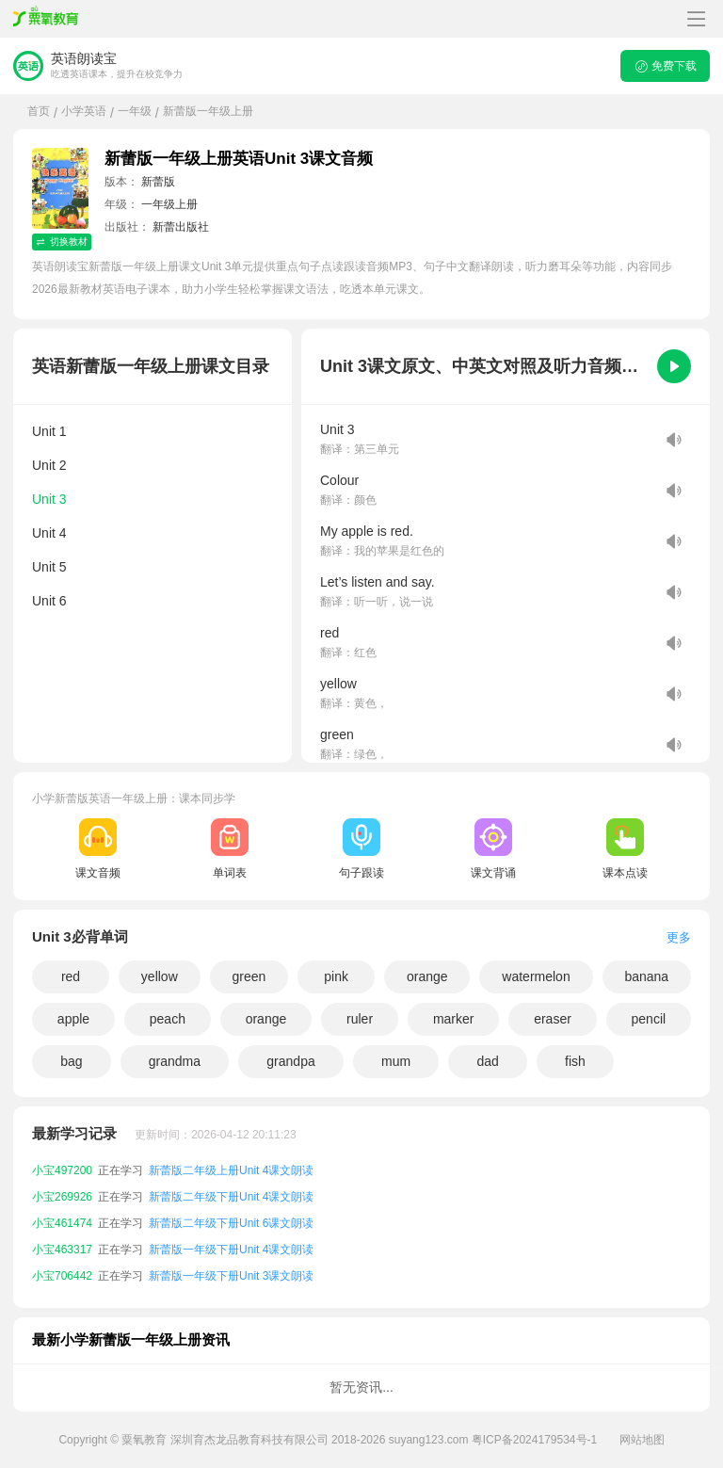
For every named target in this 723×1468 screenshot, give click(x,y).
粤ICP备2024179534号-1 (534, 1439)
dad (487, 1061)
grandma (175, 1061)
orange (427, 976)
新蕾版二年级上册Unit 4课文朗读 (231, 1170)
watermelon (536, 976)
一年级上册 (169, 204)
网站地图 (642, 1439)
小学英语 (83, 111)
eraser (552, 1018)
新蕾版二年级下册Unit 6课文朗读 (231, 1223)
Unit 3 (49, 499)
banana (646, 976)
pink (336, 976)
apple (73, 1018)
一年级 (135, 111)
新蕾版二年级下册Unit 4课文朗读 (231, 1196)
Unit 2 (49, 465)
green (248, 976)
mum (395, 1061)
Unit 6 (49, 600)
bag (71, 1061)
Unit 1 (49, 431)
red (70, 976)
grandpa (290, 1061)
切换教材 (62, 241)
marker (453, 1018)
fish (575, 1061)
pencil (649, 1018)
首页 (38, 111)
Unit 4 (49, 532)
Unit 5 (49, 566)
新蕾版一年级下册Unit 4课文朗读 (231, 1249)
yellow (159, 976)
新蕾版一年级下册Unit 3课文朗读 (231, 1275)
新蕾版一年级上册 (208, 111)
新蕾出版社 (181, 227)
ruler (359, 1018)
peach (167, 1018)
